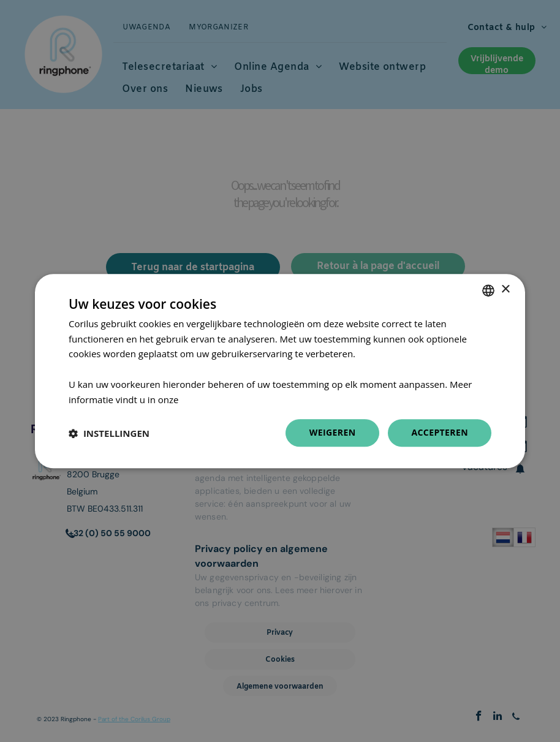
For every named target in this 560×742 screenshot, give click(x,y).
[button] (109, 433)
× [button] (505, 289)
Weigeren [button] (332, 433)
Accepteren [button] (439, 433)
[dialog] (280, 371)
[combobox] (488, 290)
